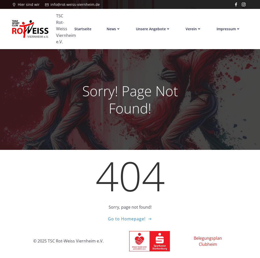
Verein (193, 28)
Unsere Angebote (153, 28)
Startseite (82, 28)
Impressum (228, 28)
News (114, 28)
